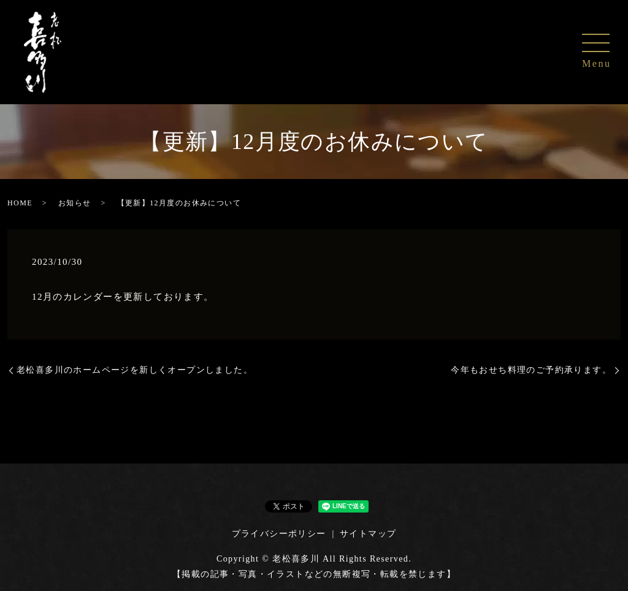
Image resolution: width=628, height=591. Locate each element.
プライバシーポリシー (279, 533)
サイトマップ (368, 533)
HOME (20, 203)
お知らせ (74, 203)
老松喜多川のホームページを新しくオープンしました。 (135, 370)
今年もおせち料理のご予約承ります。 (531, 370)
